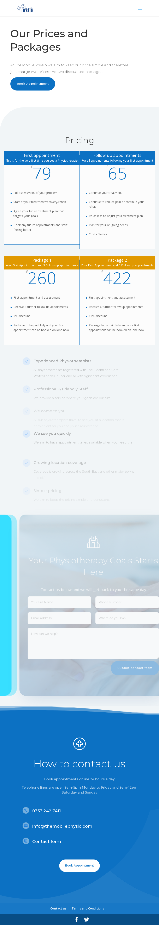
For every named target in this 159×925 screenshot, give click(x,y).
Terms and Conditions (88, 908)
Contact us (58, 908)
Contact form (46, 841)
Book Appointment (33, 84)
